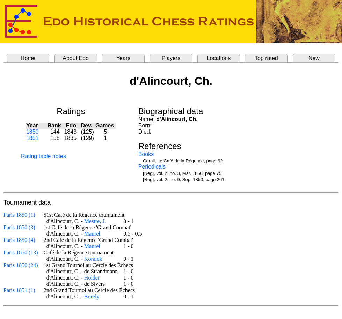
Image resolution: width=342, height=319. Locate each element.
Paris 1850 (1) (19, 215)
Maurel (92, 234)
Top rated (266, 58)
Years (123, 58)
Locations (219, 58)
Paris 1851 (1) (19, 290)
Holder (92, 278)
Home (28, 58)
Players (171, 58)
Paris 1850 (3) (19, 227)
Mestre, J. (95, 221)
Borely (92, 296)
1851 (32, 138)
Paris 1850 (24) (20, 265)
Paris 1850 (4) (19, 240)
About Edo (76, 58)
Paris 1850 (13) (20, 252)
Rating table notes (43, 156)
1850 (32, 132)
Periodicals (152, 167)
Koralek (93, 259)
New (314, 58)
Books (146, 154)
